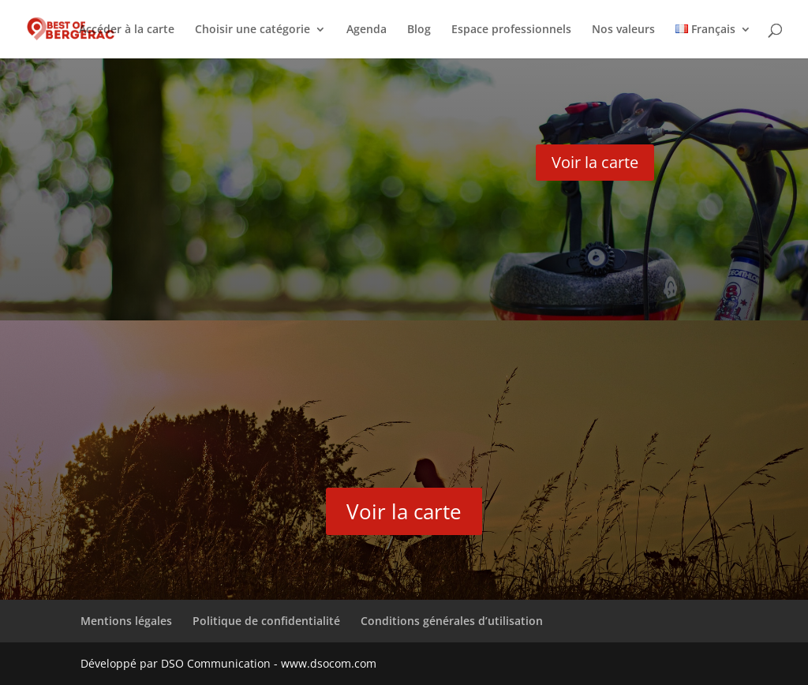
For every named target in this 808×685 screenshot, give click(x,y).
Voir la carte (595, 162)
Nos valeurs (623, 30)
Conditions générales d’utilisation (452, 620)
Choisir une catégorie (252, 30)
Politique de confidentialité (266, 620)
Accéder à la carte (126, 30)
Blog (419, 30)
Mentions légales (126, 620)
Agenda (366, 30)
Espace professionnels (511, 30)
